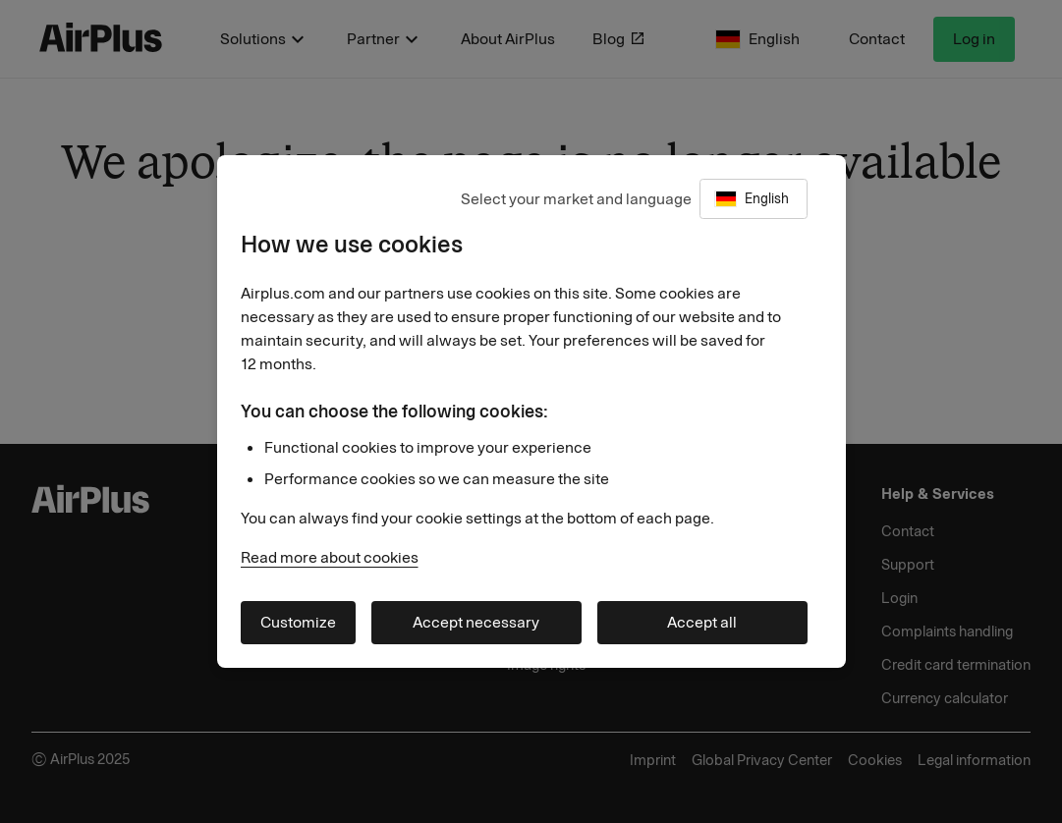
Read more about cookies (330, 557)
